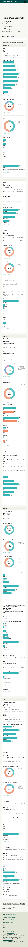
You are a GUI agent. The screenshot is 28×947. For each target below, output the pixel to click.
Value (4, 603)
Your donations (10, 933)
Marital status (6, 382)
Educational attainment (9, 702)
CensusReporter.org (8, 940)
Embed (8, 95)
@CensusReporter (8, 922)
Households (6, 338)
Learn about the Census (10, 914)
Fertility (5, 451)
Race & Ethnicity (7, 137)
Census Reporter (9, 2)
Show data (4, 95)
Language (5, 752)
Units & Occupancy (7, 511)
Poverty (5, 230)
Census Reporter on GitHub (11, 927)
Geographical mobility (8, 655)
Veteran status (6, 847)
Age (4, 48)
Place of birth (6, 801)
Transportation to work (9, 280)
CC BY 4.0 (19, 941)
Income (4, 182)
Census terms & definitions (10, 919)
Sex (4, 118)
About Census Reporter (10, 917)
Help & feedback (8, 925)
